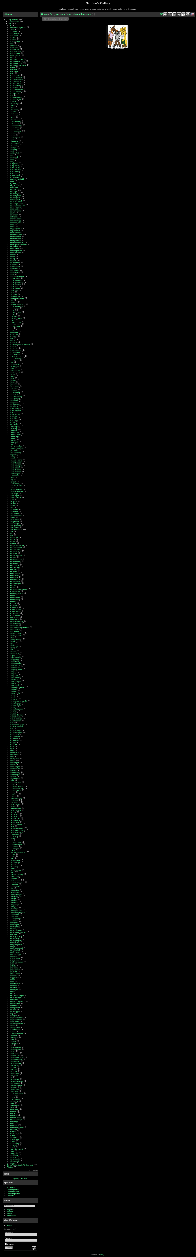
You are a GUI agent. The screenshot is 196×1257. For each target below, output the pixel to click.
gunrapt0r (14, 424)
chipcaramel (15, 231)
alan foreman (15, 51)
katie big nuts (15, 561)
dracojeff (13, 316)
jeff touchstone (16, 490)
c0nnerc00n (15, 185)
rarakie (13, 868)
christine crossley (17, 243)
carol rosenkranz (16, 203)
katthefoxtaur (15, 567)
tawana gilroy (15, 1047)
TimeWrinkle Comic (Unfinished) (20, 1165)
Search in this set (57, 19)
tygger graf (14, 1089)
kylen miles (14, 619)
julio (11, 531)
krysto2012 (14, 613)
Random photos (13, 1194)
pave (12, 826)
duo (11, 328)
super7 (13, 1032)
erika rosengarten (17, 356)
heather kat (14, 432)
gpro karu (14, 406)
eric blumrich (15, 352)
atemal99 (13, 113)
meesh (12, 697)
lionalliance (14, 641)
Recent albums (13, 1192)
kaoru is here (15, 549)
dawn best (14, 290)
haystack (13, 430)
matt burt (13, 691)
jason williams (15, 472)
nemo (12, 761)
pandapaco (14, 816)
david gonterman (17, 282)
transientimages (16, 1081)
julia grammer (15, 526)
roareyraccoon (16, 894)
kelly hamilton (15, 575)
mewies (13, 713)
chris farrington (16, 235)
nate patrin (14, 755)
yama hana (14, 1133)
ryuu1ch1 (13, 920)
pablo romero (15, 810)
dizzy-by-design (16, 306)
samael (13, 928)
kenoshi (13, 585)
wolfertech (14, 1121)
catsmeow (14, 215)
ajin (11, 43)
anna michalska (16, 85)
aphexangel (14, 93)
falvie (12, 368)
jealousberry (15, 484)
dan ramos (14, 271)
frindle (12, 382)
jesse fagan (14, 496)
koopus (13, 603)
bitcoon (13, 147)
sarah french (15, 938)
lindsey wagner (16, 639)
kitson (12, 595)
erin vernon (14, 360)
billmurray (14, 141)
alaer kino (14, 47)
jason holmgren (16, 466)
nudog (12, 792)
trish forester (15, 1083)
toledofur (13, 1069)
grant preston (15, 410)
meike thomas (15, 703)
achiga (12, 37)
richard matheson (17, 882)
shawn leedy (15, 958)
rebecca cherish (16, 874)
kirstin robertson (16, 593)
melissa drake (15, 705)
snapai (12, 980)
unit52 (12, 1097)
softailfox (13, 986)
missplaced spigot (17, 725)
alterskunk (14, 71)
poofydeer (14, 846)
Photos (10, 1167)
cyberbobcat (15, 267)
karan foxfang (15, 551)
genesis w (14, 394)
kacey (12, 541)
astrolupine (14, 109)
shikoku (13, 966)
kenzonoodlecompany (19, 589)
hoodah (13, 438)
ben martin (14, 129)
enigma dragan (16, 350)
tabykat (13, 1041)
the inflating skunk (17, 1057)
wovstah (13, 1129)
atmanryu (14, 115)
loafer (12, 643)
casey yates (15, 209)
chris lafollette (15, 237)
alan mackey (15, 53)
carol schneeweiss (17, 205)
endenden (14, 348)
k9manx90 (14, 537)
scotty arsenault (16, 948)
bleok (12, 151)
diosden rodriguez (17, 304)
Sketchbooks (14, 22)
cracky (12, 259)
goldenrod (14, 402)
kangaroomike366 (17, 545)
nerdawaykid (15, 769)
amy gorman (15, 75)
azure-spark (15, 119)
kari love (13, 553)
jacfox (12, 456)
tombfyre (13, 1071)
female (24, 1178)
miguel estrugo (16, 719)
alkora (12, 67)
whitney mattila (16, 1117)
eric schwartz (15, 354)
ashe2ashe (14, 103)
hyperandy (14, 442)
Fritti (12, 29)
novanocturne (15, 790)
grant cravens (15, 408)
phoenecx (14, 836)
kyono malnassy (16, 621)
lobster (12, 645)
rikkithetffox (14, 890)
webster (13, 1113)
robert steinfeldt (16, 896)
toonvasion (14, 1073)
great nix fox (15, 414)
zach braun (14, 1137)
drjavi (12, 320)
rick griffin (14, 884)
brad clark (14, 163)
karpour (13, 557)
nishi (12, 781)
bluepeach (14, 157)
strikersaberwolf (16, 1024)
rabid (12, 858)
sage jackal (14, 924)
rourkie (13, 906)
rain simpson (15, 862)
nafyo (12, 751)
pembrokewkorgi (16, 828)
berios (12, 135)
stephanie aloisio (17, 1018)
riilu (11, 888)
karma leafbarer (16, 555)
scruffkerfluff (15, 950)
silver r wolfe (15, 974)
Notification (11, 1216)
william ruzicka (16, 1119)
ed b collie (14, 334)
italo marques (15, 452)
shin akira (14, 968)
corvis (12, 257)
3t (11, 26)
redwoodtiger (15, 876)
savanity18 (14, 942)
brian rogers (15, 171)
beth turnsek (15, 137)
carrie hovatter (16, 207)
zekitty (12, 1141)
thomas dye (14, 1061)
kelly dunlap (15, 573)
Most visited (12, 1188)
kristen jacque (15, 611)
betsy (12, 139)
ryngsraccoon (15, 918)
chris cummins (16, 233)
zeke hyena (14, 1139)
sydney (16, 1178)
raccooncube (15, 860)
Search (10, 1212)
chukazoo (14, 247)
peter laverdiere (16, 832)
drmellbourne (15, 322)
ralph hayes (14, 866)
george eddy (15, 398)
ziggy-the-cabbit (16, 1149)
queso (12, 856)
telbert (12, 1051)
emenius (13, 342)
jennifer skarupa (16, 492)
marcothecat (15, 667)
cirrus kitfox (14, 249)
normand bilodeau (17, 786)
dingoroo (13, 302)
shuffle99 (13, 972)
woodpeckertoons (17, 1127)
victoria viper (15, 1105)
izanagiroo (14, 454)
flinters (12, 376)
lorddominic (14, 653)
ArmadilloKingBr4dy (18, 28)
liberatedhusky (16, 635)
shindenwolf (15, 970)
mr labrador (14, 741)
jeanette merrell (16, 486)
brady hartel (15, 167)
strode (12, 1026)
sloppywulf (14, 978)
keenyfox (13, 569)
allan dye (13, 69)
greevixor (13, 416)
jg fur (12, 500)
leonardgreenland (17, 633)
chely (12, 225)
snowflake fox (15, 984)
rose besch (14, 904)
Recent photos (13, 1190)
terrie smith (14, 1053)
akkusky (13, 45)
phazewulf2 (14, 834)
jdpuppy (13, 482)
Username (9, 1232)
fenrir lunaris (15, 372)
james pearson (16, 462)
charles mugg (15, 221)
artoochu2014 (15, 99)
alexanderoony (16, 63)
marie (12, 671)
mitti (11, 729)
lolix (11, 649)
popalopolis (14, 848)
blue (11, 155)
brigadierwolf (15, 175)
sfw (10, 24)
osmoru (13, 806)
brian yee (13, 173)
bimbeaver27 (15, 143)
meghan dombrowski (18, 701)
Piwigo (102, 1254)
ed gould (13, 336)
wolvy (12, 1123)
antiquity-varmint (16, 89)
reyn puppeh (15, 880)
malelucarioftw (16, 663)
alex (11, 57)
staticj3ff (13, 1016)
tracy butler (14, 1079)
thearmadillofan (16, 1059)
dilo (11, 300)
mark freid (14, 675)
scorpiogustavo (16, 944)
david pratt (14, 286)
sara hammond (16, 936)
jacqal (12, 458)
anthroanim (14, 87)
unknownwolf (15, 1099)
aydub (12, 117)
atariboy (13, 111)
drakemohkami (16, 318)
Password (9, 1238)
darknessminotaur (17, 277)
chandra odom (16, 219)
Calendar (10, 1196)
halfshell (13, 428)
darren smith (15, 279)
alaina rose (14, 49)
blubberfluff (14, 153)
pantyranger (15, 818)
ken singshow (15, 583)
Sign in (10, 1226)
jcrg (11, 480)
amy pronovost (16, 77)
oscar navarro (15, 804)
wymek (13, 1131)
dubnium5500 (15, 324)
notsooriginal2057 (17, 788)
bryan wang (14, 177)
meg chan (14, 699)
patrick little (14, 822)
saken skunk (15, 926)
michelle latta (15, 717)
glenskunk (14, 400)
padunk (13, 812)
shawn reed (14, 960)
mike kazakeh (15, 721)
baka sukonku (15, 121)
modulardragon (16, 733)
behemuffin (14, 127)
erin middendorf (16, 358)
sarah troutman (16, 940)
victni (12, 1103)
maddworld (14, 661)
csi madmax (15, 263)
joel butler (14, 512)
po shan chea (15, 842)
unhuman (14, 1095)
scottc (12, 946)
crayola (13, 261)
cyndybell (14, 269)
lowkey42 (14, 655)
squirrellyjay (15, 1012)
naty (11, 757)
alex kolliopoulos (16, 59)
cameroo (13, 191)
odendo (13, 796)
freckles (13, 380)
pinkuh (12, 838)
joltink (12, 518)
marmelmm (14, 679)
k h (11, 533)
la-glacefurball (15, 623)
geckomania (15, 392)
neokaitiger (14, 763)
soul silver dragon (17, 996)
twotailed (13, 1087)
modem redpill (15, 731)
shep (12, 964)
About (9, 1214)
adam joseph (15, 41)
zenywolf (13, 1145)
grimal (12, 422)
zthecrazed (14, 1161)
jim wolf (13, 504)
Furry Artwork (12, 20)
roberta (13, 898)
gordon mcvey (15, 404)
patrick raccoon (16, 824)
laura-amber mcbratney (19, 627)
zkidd (12, 1151)
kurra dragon (15, 615)
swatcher (13, 1035)
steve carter (14, 1022)
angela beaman (16, 83)
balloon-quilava (16, 125)
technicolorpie (15, 1049)
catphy (12, 213)
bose (12, 159)
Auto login (10, 1244)
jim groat (13, 502)
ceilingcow (14, 217)
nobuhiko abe (15, 782)
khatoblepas (15, 591)
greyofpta (14, 420)
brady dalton (15, 165)
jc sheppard (14, 476)
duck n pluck (15, 326)
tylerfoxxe (14, 1091)
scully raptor (15, 952)
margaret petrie (16, 669)
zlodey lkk (14, 1153)
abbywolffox (15, 33)
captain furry (15, 199)
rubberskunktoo (16, 910)
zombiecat (14, 1155)
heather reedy (15, 434)
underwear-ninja (16, 1093)
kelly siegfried (15, 579)
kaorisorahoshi (16, 547)
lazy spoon (14, 631)
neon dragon (15, 767)
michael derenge (16, 715)
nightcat (13, 777)
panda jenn (14, 814)
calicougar (14, 187)
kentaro (13, 587)
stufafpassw (15, 1028)
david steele (15, 288)
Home (44, 14)
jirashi (12, 506)
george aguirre (16, 396)
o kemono (14, 794)
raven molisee (15, 870)
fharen (12, 374)
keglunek (13, 571)
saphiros (13, 934)
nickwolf (13, 771)
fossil (12, 378)
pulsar (12, 854)
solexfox (13, 988)
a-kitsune (13, 31)
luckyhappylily (15, 657)
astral (12, 107)
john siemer (14, 514)
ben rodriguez (15, 131)
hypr (12, 444)
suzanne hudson (16, 1034)
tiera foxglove (15, 1063)
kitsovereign (15, 597)
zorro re (13, 1157)
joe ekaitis (14, 510)
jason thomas (15, 470)
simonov (13, 976)
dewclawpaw (15, 296)
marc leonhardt (16, 665)
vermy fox (14, 1101)
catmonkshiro (15, 211)
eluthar (13, 340)
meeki (12, 695)
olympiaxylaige (16, 798)
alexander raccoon (17, 61)
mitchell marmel (16, 727)
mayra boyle (15, 693)
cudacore (13, 265)
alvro (12, 73)
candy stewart (15, 197)
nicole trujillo (15, 775)
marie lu (13, 673)
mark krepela (15, 677)
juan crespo (14, 524)
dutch (12, 330)
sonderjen (14, 990)
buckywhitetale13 (17, 179)
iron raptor (14, 450)
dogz (12, 310)
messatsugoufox (16, 709)
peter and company (18, 830)
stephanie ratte (16, 1020)
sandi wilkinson (16, 930)
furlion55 (13, 384)
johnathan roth (16, 516)
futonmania (14, 386)
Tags (9, 1210)
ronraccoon (14, 902)
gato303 (13, 390)
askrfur (13, 105)
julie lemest (14, 528)
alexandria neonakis (18, 65)
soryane (13, 992)
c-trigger (13, 183)
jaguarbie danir (16, 460)
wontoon (13, 1125)
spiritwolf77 (14, 1006)
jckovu (12, 478)
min (11, 723)
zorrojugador (15, 1159)
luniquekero (14, 659)
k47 (11, 535)
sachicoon (14, 922)
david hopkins (15, 284)
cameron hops (16, 189)
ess (11, 362)
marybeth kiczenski (17, 687)
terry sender (15, 1055)
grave (12, 412)
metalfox (13, 711)
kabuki (12, 539)
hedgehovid (14, 436)
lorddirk (13, 651)
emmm (13, 346)
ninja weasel (15, 779)
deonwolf (13, 294)
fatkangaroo (15, 370)
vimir (12, 1107)
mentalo (13, 707)
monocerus (14, 735)
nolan (12, 784)
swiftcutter (14, 1037)
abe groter (14, 35)
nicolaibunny (15, 773)
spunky (13, 1010)
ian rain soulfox (16, 446)
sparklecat (14, 1000)
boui (11, 161)
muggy (12, 743)
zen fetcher (14, 1143)
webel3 (13, 1111)
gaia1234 (13, 388)
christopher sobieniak (18, 245)
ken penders (15, 581)
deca (12, 292)
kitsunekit (14, 601)
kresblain (13, 605)
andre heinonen (16, 79)
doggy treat (14, 308)
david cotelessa (16, 280)
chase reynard (16, 223)
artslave (13, 101)
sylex (12, 1039)
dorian (12, 314)
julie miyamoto (16, 530)
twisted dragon (16, 1085)
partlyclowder (15, 820)
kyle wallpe (14, 617)
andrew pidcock (16, 81)
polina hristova (16, 844)
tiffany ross (14, 1065)
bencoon (13, 133)
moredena (14, 739)
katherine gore (16, 559)
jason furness (15, 464)
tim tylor (13, 1067)
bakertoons (14, 123)
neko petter (14, 759)
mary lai (13, 683)
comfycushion (15, 253)
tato (11, 1045)
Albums (8, 14)
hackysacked (15, 426)
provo (12, 850)
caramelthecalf (16, 201)
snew (12, 982)
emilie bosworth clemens (20, 344)
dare (12, 275)
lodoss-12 (14, 647)
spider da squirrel (17, 1002)
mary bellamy (15, 681)
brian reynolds (15, 169)
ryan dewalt (14, 914)
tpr (11, 1077)
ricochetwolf (15, 886)
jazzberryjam (15, 474)
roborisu (13, 900)
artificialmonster (16, 97)
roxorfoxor (14, 908)
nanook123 (14, 753)
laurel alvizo (15, 629)
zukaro (12, 1163)
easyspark (14, 332)
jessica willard (15, 498)
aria (11, 95)
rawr (12, 872)
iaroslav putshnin (17, 448)
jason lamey (15, 468)
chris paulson (15, 241)
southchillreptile (16, 998)
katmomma (14, 565)
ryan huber (14, 916)
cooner (13, 255)
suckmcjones (15, 1030)
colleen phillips (16, 251)
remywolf (13, 878)
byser (12, 181)
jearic (12, 488)
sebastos (13, 956)
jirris (11, 508)
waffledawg (14, 1109)
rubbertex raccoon (17, 912)
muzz (12, 747)
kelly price (14, 577)
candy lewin (14, 193)
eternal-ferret (15, 364)
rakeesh (13, 864)
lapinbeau (14, 625)
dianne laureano (17, 298)
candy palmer (15, 195)
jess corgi (14, 494)
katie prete (14, 563)
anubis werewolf (16, 91)
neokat (12, 765)
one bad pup (15, 802)
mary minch (14, 685)
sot (11, 994)
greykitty (13, 418)
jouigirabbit (14, 522)
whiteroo (13, 1115)
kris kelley (14, 607)
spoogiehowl (15, 1008)
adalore (13, 39)
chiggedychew (16, 229)
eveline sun (14, 366)
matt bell (13, 689)
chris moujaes (15, 239)
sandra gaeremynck (18, 932)
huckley (13, 440)
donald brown (15, 312)
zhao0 (12, 1147)
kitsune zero (15, 599)
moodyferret (15, 737)
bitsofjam (13, 149)
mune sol (13, 745)
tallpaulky (14, 1043)
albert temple (15, 55)
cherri (12, 227)
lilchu (12, 637)
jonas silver (14, 520)
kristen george (16, 609)
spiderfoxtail (15, 1004)
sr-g (11, 1014)
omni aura (14, 800)
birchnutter (14, 145)
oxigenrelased (15, 808)
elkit (11, 338)
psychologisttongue (18, 852)
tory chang (14, 1075)
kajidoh (13, 543)
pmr (11, 840)
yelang (12, 1135)
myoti (12, 749)
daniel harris (15, 273)
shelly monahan (16, 962)
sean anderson (16, 954)
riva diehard (14, 892)
